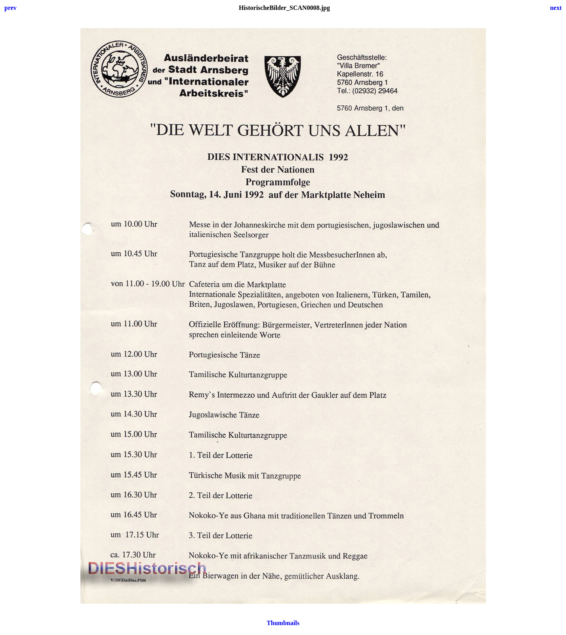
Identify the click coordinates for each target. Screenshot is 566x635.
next (556, 7)
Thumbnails (283, 623)
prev (10, 7)
